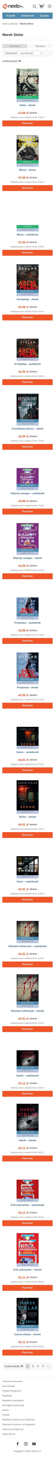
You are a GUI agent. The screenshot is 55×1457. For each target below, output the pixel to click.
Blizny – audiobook (27, 234)
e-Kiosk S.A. (36, 1451)
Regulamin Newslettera (13, 1400)
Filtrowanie (40, 46)
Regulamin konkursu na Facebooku (18, 1419)
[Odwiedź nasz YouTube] (34, 1444)
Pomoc (5, 1410)
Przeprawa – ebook (27, 687)
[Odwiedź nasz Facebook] (17, 1444)
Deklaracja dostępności (13, 1429)
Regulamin (7, 1395)
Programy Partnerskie (12, 1381)
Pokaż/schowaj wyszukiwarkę (34, 6)
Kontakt (5, 1415)
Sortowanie (15, 46)
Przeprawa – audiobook (27, 623)
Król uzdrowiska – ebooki (27, 1269)
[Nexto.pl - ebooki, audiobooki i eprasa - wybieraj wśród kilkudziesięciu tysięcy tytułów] (13, 6)
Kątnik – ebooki (27, 1140)
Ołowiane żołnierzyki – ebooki (27, 1011)
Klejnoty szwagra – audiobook (27, 493)
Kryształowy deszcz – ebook (27, 428)
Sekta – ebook (27, 105)
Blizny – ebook (27, 170)
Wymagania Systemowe (13, 1405)
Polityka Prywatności (11, 1391)
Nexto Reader (8, 1386)
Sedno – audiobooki (27, 752)
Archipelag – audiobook (27, 364)
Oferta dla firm (8, 1434)
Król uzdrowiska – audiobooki (27, 1205)
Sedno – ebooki (27, 817)
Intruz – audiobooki (27, 881)
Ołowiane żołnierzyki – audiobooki (27, 946)
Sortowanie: (11, 53)
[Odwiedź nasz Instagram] (25, 1444)
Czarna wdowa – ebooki (27, 1334)
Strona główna (9, 23)
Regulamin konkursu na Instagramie (18, 1424)
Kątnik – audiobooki (27, 1075)
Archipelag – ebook (27, 299)
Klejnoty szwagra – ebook (27, 558)
